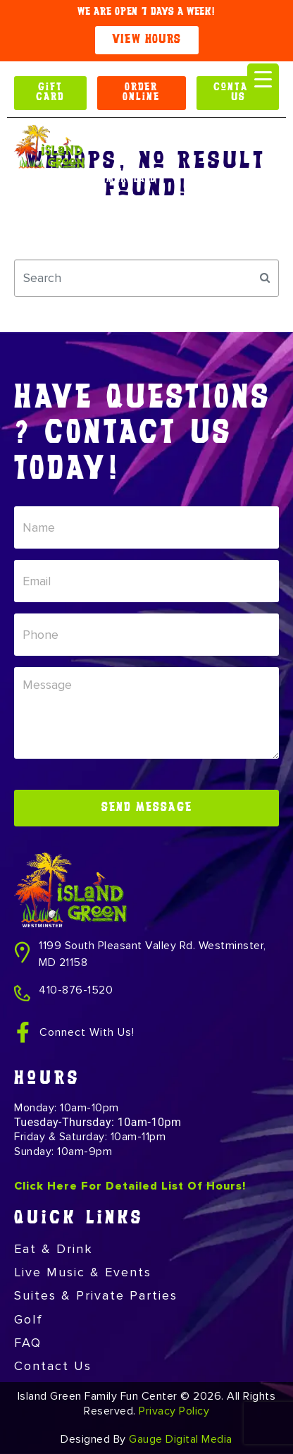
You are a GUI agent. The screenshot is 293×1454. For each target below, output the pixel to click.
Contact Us (53, 1366)
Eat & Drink (53, 1249)
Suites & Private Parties (95, 1295)
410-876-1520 (76, 990)
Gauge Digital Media (180, 1439)
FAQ (28, 1342)
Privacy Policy (174, 1411)
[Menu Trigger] (263, 79)
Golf (28, 1319)
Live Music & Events (82, 1272)
